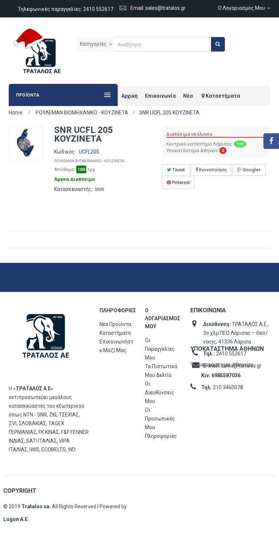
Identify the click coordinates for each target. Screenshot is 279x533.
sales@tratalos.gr (241, 366)
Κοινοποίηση (211, 169)
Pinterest (178, 182)
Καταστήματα (115, 333)
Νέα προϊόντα (115, 324)
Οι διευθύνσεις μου (159, 392)
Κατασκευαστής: (73, 189)
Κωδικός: (65, 152)
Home (16, 112)
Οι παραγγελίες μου (160, 349)
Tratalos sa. (36, 506)
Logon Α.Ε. (16, 519)
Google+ (249, 169)
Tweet (176, 169)
